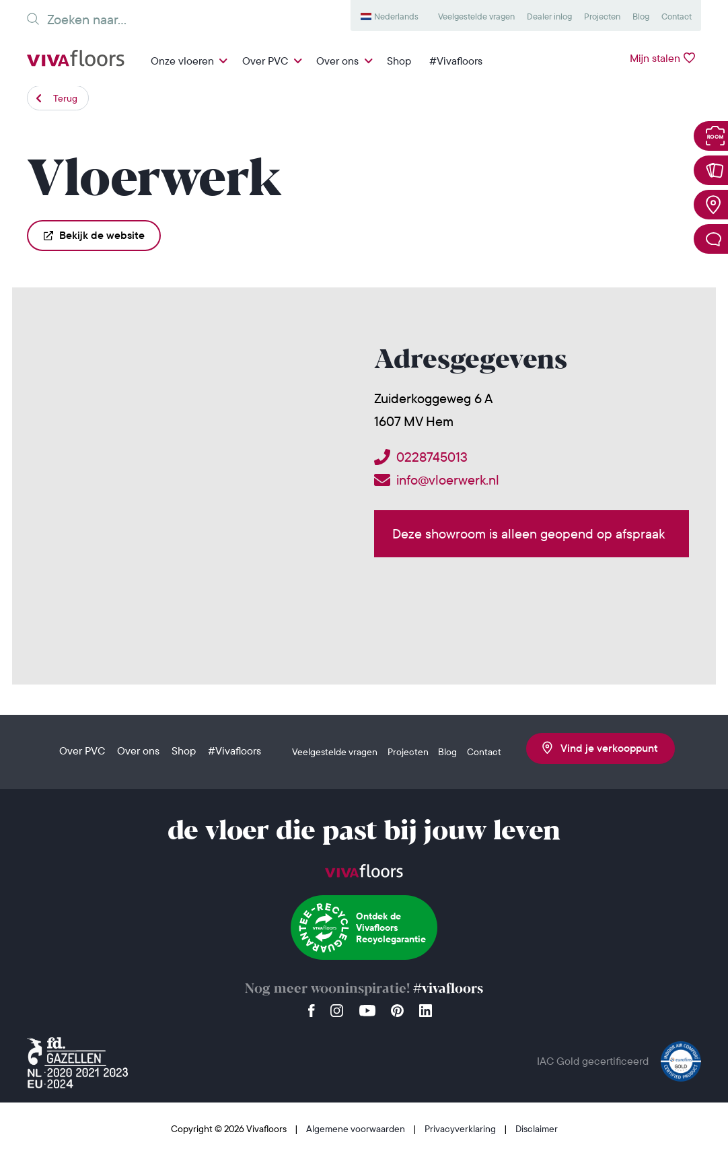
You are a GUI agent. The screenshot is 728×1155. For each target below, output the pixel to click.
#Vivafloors (455, 60)
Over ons (337, 60)
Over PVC (265, 60)
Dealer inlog (549, 16)
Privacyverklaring (461, 1129)
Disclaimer (536, 1129)
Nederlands (396, 16)
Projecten (602, 16)
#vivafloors (448, 989)
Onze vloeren (182, 60)
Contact (676, 16)
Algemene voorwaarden (356, 1129)
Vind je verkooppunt (600, 748)
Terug (65, 98)
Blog (640, 16)
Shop (399, 60)
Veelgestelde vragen (476, 16)
